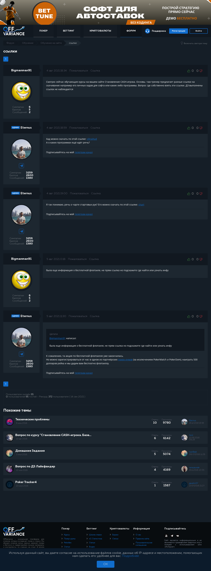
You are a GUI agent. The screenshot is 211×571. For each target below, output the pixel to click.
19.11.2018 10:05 (196, 470)
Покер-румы (69, 539)
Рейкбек (67, 543)
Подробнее (130, 555)
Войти (199, 31)
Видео (92, 547)
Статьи (67, 547)
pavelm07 (193, 483)
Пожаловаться (78, 70)
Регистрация (178, 31)
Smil (191, 435)
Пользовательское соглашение (144, 544)
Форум (131, 31)
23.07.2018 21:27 (196, 486)
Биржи (115, 535)
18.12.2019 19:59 (196, 423)
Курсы (67, 535)
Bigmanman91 (21, 70)
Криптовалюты (100, 31)
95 (32, 394)
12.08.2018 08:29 (194, 439)
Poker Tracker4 (26, 482)
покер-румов (125, 359)
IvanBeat (193, 452)
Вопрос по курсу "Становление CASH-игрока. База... (53, 435)
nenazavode (194, 468)
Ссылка (95, 70)
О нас (138, 535)
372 (50, 397)
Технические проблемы (32, 419)
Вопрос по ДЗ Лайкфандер (35, 466)
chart (141, 204)
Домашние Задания (30, 450)
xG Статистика (95, 539)
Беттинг (69, 31)
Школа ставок (95, 535)
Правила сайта (142, 539)
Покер (44, 31)
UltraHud (92, 138)
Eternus (26, 127)
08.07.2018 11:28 (197, 454)
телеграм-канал (84, 152)
